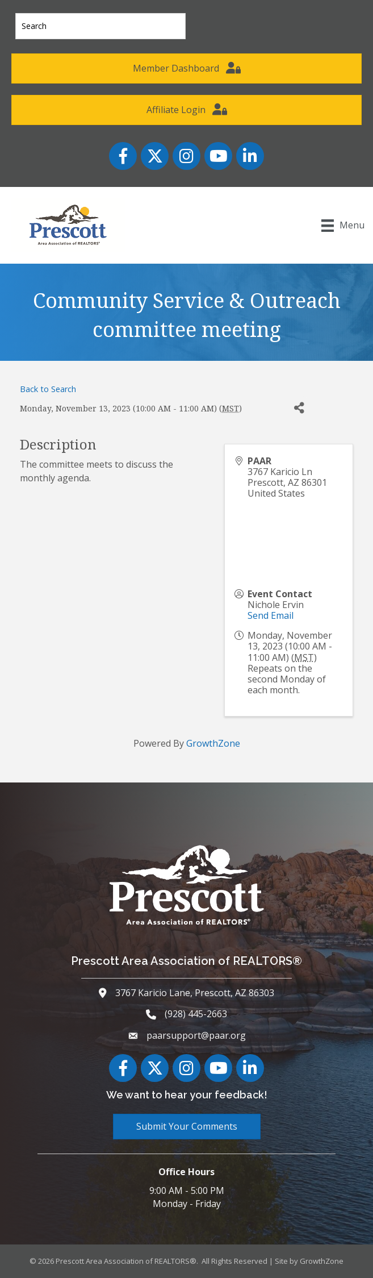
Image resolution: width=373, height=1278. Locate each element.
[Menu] (343, 225)
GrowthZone (213, 743)
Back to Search (48, 389)
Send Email (271, 615)
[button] (186, 68)
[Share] (299, 408)
